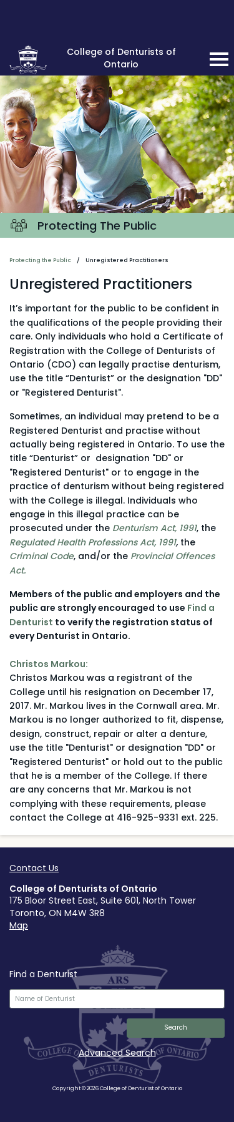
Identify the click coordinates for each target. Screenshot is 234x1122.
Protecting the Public (40, 260)
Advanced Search (117, 1052)
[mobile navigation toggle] (219, 59)
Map (18, 925)
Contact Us (34, 868)
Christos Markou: (48, 664)
